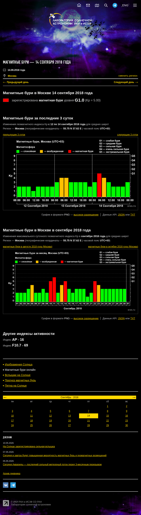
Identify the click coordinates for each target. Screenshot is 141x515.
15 (107, 415)
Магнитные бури (16, 62)
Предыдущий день (18, 82)
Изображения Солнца (18, 364)
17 (12, 420)
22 (107, 420)
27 (69, 425)
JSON (121, 214)
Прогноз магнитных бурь (20, 380)
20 (69, 420)
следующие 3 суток (127, 134)
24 (12, 425)
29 (107, 425)
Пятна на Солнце (16, 385)
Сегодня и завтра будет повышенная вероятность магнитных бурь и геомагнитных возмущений (55, 455)
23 (126, 420)
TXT (132, 214)
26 (50, 425)
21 (88, 420)
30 (126, 425)
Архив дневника (11, 473)
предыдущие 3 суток (14, 134)
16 (126, 415)
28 (88, 425)
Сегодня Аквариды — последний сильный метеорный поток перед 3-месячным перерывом (52, 464)
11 (31, 415)
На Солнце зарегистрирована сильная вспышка (29, 446)
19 (50, 420)
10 (12, 415)
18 (31, 420)
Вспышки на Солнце (18, 375)
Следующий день (124, 82)
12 (50, 415)
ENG (125, 5)
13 (69, 415)
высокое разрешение (86, 214)
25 (31, 425)
